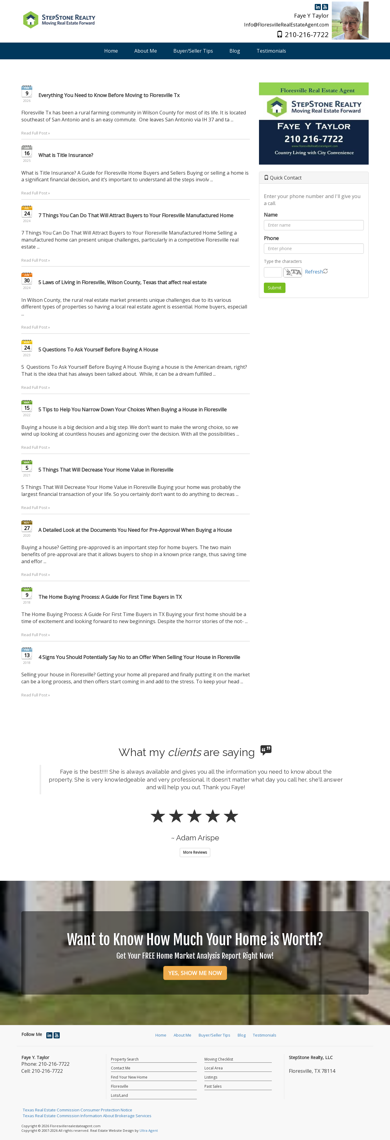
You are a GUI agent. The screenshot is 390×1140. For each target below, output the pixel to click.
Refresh (314, 271)
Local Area (213, 1068)
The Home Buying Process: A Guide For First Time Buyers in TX (110, 597)
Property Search (125, 1059)
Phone (271, 238)
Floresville (119, 1086)
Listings (210, 1077)
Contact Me (120, 1068)
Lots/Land (119, 1095)
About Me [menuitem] (145, 50)
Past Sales (213, 1086)
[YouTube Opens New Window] (325, 6)
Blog (242, 1035)
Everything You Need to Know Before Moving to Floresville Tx (108, 95)
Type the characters (283, 261)
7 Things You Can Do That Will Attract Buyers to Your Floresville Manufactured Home (135, 215)
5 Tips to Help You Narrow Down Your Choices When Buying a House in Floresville (132, 409)
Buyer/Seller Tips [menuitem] (193, 50)
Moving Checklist (218, 1059)
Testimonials (264, 1035)
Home (160, 1035)
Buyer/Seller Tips (214, 1035)
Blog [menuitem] (234, 50)
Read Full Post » (35, 133)
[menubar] (195, 51)
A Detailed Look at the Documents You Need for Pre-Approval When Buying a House (135, 530)
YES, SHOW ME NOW (195, 973)
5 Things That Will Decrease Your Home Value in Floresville (105, 469)
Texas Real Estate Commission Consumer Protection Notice (77, 1110)
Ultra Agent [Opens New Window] (149, 1130)
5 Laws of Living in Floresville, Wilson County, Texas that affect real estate (122, 282)
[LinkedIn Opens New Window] (317, 6)
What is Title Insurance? (65, 155)
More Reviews (195, 852)
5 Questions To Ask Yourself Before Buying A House (98, 349)
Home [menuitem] (111, 50)
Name (271, 214)
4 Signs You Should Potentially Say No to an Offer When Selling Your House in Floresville (139, 657)
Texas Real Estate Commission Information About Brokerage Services (87, 1115)
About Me (182, 1035)
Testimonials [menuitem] (271, 50)
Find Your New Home (129, 1077)
